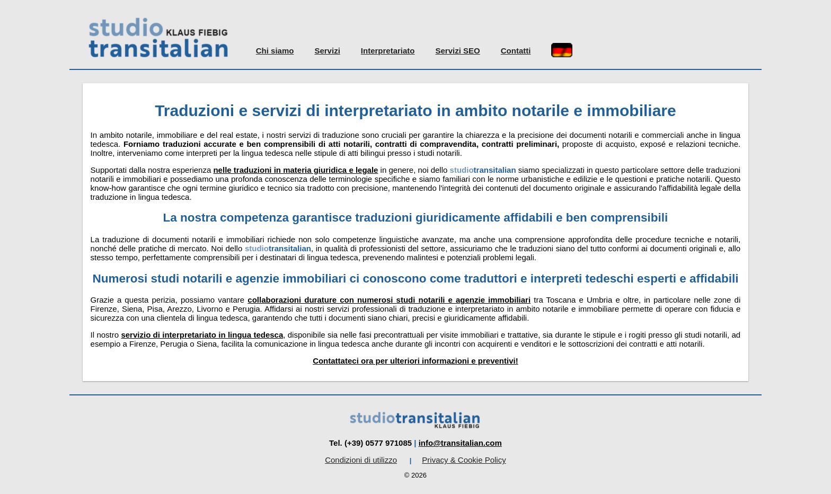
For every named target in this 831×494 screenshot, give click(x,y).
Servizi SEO (458, 50)
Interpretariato (388, 50)
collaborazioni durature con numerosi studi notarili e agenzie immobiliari (389, 299)
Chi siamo (275, 50)
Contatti (516, 50)
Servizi (327, 50)
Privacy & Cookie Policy (464, 459)
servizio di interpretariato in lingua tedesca (202, 334)
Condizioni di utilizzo (361, 459)
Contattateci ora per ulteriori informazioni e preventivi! (415, 360)
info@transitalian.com (460, 442)
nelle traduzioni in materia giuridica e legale (295, 169)
